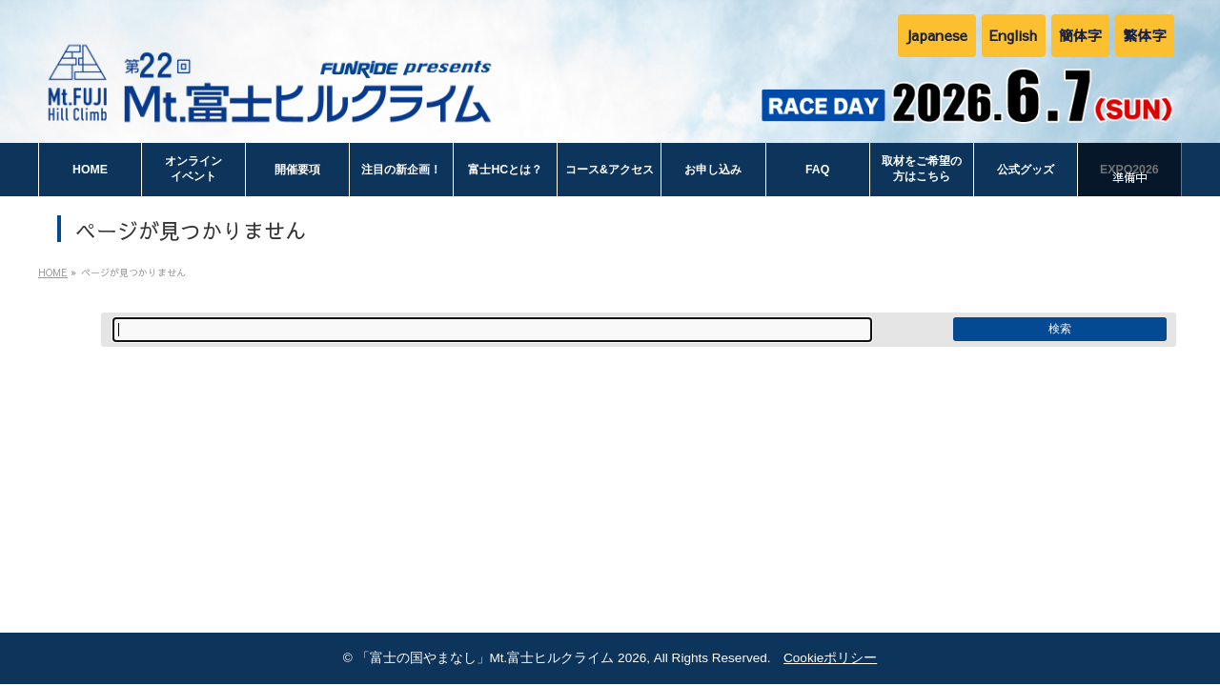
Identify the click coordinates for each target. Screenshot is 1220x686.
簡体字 (1081, 35)
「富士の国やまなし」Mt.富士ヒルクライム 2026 (501, 658)
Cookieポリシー (830, 658)
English (1013, 35)
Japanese (936, 35)
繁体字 (1145, 35)
